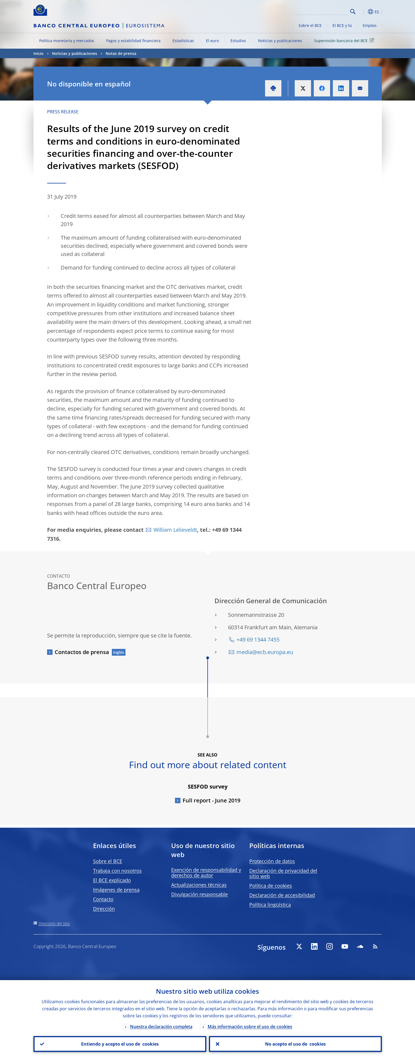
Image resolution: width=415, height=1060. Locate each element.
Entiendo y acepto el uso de (120, 1044)
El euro (212, 40)
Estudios (238, 40)
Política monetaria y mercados (66, 40)
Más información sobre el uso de (250, 1027)
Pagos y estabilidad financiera (133, 40)
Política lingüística (270, 904)
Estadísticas (183, 40)
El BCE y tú (342, 25)
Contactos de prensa (82, 652)
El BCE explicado (112, 880)
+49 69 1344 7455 (257, 639)
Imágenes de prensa (116, 889)
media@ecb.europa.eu (264, 652)
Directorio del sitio (54, 923)
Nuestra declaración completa (161, 1027)
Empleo (369, 25)
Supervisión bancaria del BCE (345, 40)
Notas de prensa (121, 53)
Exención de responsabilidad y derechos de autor (206, 872)
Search (352, 11)
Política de (270, 885)
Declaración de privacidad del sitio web (283, 873)
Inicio (38, 53)
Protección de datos (272, 861)
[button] (363, 11)
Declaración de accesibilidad (282, 895)
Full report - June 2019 (211, 800)
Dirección (104, 908)
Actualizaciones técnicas (199, 884)
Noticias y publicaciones (280, 40)
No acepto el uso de (295, 1044)
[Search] (321, 11)
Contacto (103, 899)
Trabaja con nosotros (117, 870)
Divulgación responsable (199, 894)
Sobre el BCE (310, 25)
